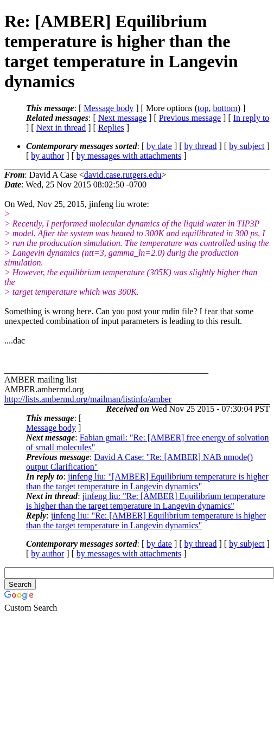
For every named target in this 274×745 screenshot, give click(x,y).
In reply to (251, 117)
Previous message (190, 117)
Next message (122, 117)
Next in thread (61, 127)
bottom (225, 108)
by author (47, 155)
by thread (200, 146)
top (202, 108)
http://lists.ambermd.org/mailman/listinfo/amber (87, 399)
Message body (108, 108)
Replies (111, 127)
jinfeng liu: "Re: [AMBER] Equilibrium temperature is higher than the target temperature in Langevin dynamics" (145, 500)
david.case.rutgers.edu (123, 174)
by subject (246, 146)
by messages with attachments (129, 155)
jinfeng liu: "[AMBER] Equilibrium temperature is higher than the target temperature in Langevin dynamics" (147, 481)
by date (159, 146)
